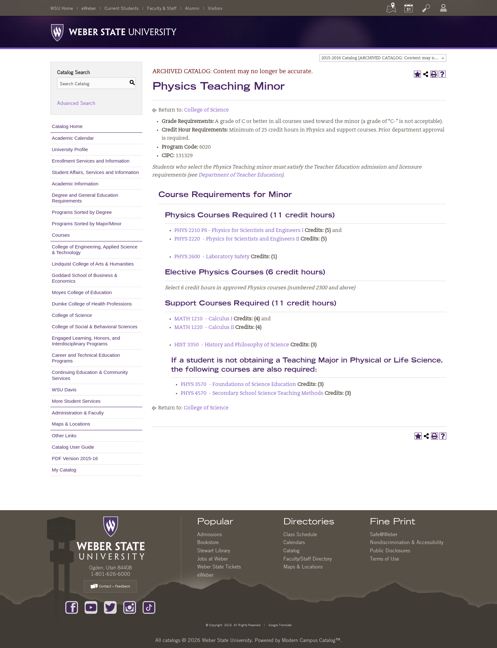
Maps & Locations (71, 424)
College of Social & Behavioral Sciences (95, 326)
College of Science (72, 315)
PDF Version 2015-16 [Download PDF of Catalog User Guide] (75, 458)
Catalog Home (67, 126)
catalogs (171, 640)
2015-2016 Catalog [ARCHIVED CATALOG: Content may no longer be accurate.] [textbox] (383, 58)
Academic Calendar (73, 138)
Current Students (122, 8)
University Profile (70, 149)
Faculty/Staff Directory (307, 558)
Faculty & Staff (162, 8)
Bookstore (208, 542)
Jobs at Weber (212, 558)
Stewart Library (213, 550)
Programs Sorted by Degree (82, 212)
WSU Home (61, 8)
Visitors (215, 8)
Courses (61, 235)
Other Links (64, 435)
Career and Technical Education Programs (86, 357)
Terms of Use (384, 558)
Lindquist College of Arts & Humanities (93, 263)
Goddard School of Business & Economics (85, 278)
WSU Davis (64, 389)
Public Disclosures (390, 550)
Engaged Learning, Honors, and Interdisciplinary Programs (86, 340)
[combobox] (383, 58)
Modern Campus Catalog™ (311, 640)
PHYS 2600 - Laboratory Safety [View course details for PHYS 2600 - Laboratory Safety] (211, 257)
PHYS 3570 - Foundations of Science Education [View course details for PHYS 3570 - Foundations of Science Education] (238, 384)
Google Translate (280, 625)
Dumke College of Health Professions (92, 303)
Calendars (294, 542)
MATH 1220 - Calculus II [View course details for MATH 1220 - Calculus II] (204, 327)
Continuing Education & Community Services (90, 375)
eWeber (88, 8)
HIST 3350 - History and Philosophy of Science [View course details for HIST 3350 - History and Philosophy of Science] (231, 345)
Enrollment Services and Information (91, 161)
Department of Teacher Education (240, 175)
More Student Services (76, 401)
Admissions (209, 534)
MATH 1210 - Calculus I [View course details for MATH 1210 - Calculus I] (203, 319)
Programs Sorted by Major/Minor (86, 223)
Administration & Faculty (78, 412)
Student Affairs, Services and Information (95, 172)
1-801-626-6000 (110, 574)
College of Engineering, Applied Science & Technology (95, 249)
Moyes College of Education (82, 292)
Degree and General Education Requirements (85, 197)
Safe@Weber (383, 534)
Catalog (291, 550)
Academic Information (75, 183)
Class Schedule (300, 534)
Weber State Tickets (219, 566)
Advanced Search (76, 103)
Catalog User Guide (73, 447)
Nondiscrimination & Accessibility (406, 542)
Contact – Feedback (110, 587)
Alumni (192, 8)
